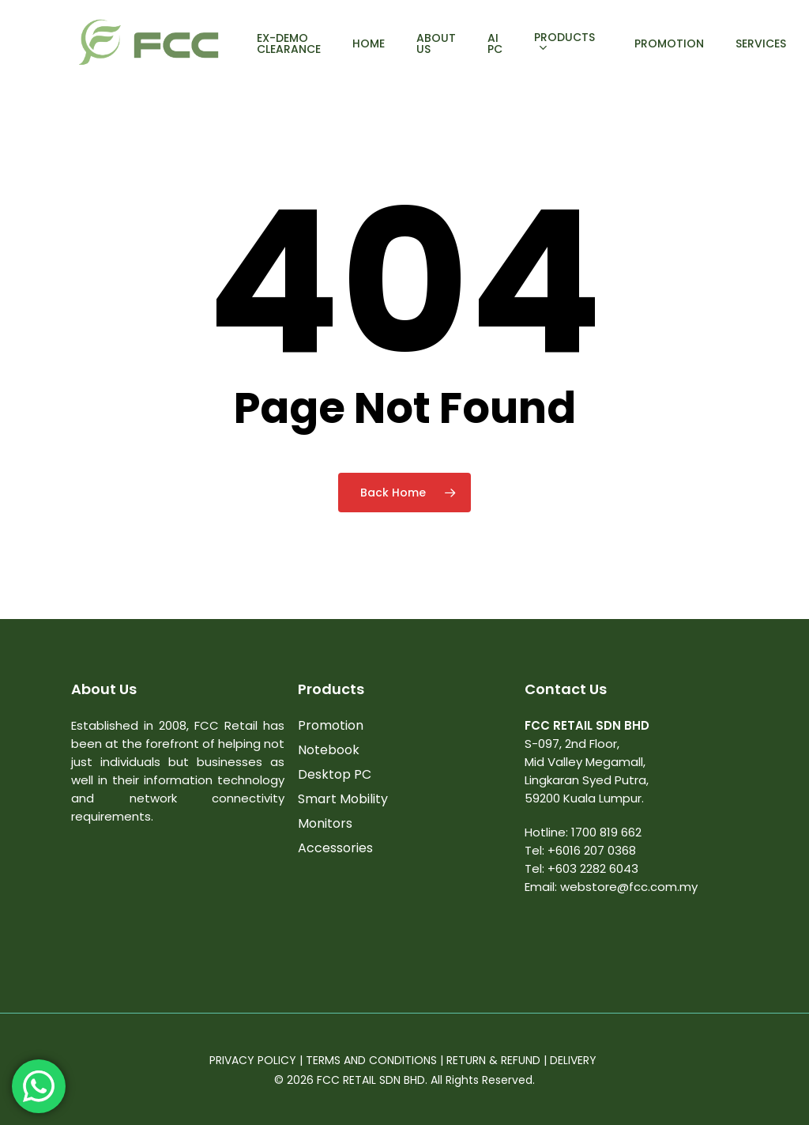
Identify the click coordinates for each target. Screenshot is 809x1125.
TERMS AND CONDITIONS (371, 1060)
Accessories (335, 848)
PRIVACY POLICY (252, 1060)
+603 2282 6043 (592, 868)
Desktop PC (334, 774)
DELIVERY (575, 1060)
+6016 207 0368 (591, 850)
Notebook (328, 750)
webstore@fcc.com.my (629, 886)
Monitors (325, 823)
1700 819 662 (606, 832)
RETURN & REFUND (493, 1060)
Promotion (330, 725)
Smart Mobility (343, 799)
